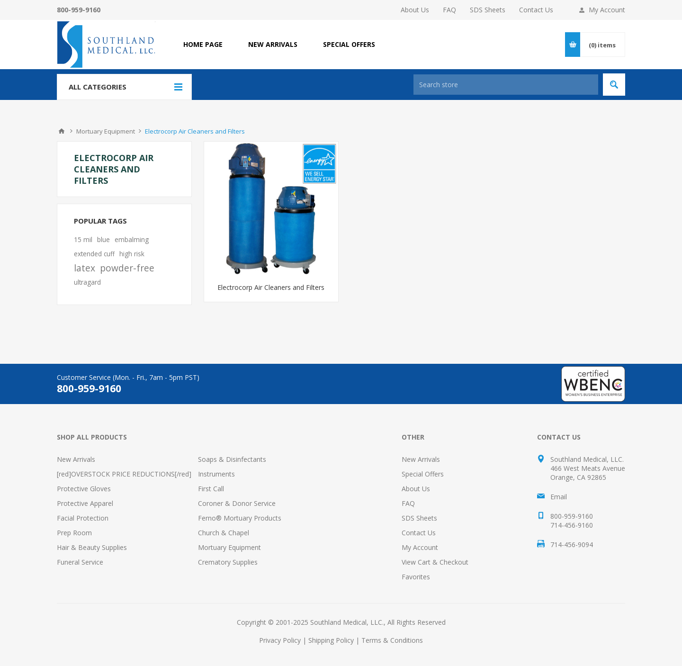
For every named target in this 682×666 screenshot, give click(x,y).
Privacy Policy (280, 640)
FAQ (449, 9)
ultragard (87, 282)
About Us (415, 9)
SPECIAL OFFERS (349, 44)
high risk (131, 253)
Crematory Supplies (228, 562)
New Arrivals (76, 459)
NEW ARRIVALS (272, 44)
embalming (132, 239)
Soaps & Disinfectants (232, 459)
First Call (211, 488)
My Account (607, 9)
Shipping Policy (331, 640)
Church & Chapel (223, 532)
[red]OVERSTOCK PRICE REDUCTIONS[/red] (124, 473)
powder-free (127, 267)
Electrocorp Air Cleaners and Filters (270, 287)
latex (84, 267)
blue (103, 239)
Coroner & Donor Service (237, 503)
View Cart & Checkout (435, 562)
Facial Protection (82, 517)
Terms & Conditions (392, 640)
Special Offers (423, 473)
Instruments (216, 473)
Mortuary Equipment (229, 547)
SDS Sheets (487, 9)
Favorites (416, 576)
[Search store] (505, 84)
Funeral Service (80, 562)
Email (558, 496)
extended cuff (94, 253)
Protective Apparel (85, 503)
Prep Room (74, 532)
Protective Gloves (84, 488)
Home (61, 131)
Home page (203, 44)
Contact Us (536, 9)
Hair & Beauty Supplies (92, 547)
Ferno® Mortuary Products (239, 517)
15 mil (83, 239)
